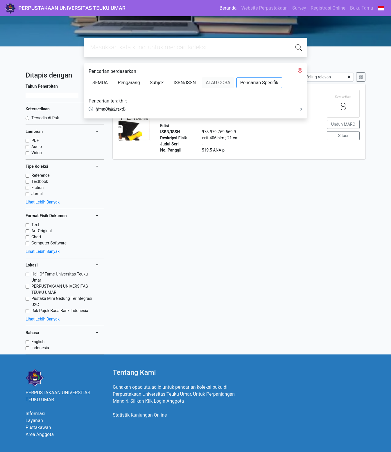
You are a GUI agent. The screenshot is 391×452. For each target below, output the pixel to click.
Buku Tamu (361, 8)
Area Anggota (40, 434)
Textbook (39, 181)
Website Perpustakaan (264, 8)
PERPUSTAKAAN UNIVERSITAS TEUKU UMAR (59, 289)
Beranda (228, 8)
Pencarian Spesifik (259, 82)
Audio (36, 146)
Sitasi (343, 135)
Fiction (37, 187)
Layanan (34, 420)
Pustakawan (38, 427)
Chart (36, 237)
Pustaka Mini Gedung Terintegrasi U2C (61, 301)
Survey (299, 8)
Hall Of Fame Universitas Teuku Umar (59, 277)
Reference (40, 175)
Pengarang (129, 82)
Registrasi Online (328, 8)
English (37, 341)
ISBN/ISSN (185, 82)
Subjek (157, 82)
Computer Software (49, 243)
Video (36, 152)
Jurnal (37, 193)
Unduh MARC (343, 124)
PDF (35, 140)
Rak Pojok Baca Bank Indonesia (59, 310)
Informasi (35, 413)
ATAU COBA (218, 82)
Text (35, 224)
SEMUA (100, 82)
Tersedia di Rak (45, 118)
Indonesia (40, 347)
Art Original (41, 230)
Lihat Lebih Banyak (43, 202)
